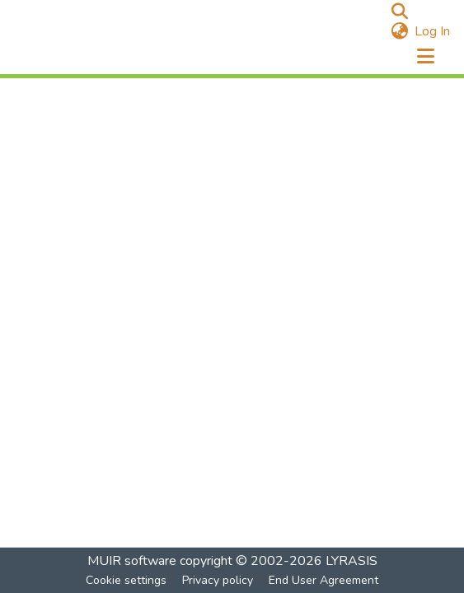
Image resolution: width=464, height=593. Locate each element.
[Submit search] (399, 11)
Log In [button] (433, 31)
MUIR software (131, 561)
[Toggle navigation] (425, 56)
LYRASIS (351, 561)
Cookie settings (126, 580)
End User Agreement (323, 580)
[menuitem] (399, 31)
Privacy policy (217, 580)
